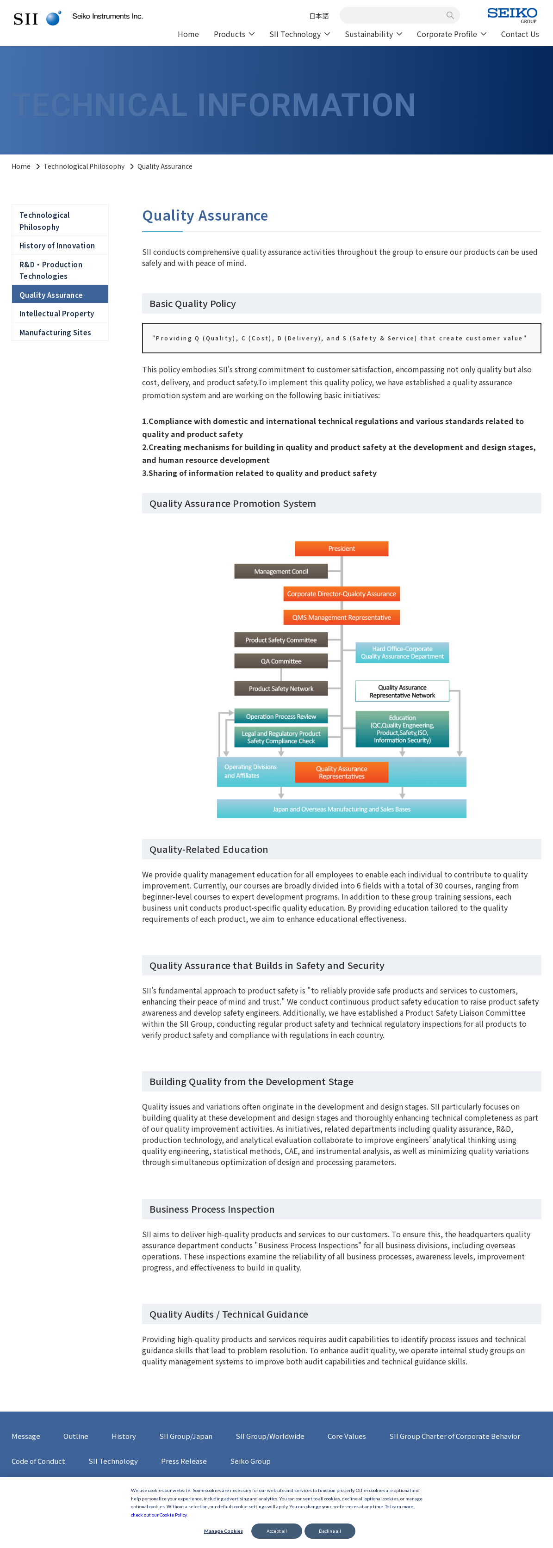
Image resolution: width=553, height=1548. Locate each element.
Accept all (277, 1531)
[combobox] (394, 15)
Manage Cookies (223, 1531)
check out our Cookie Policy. (159, 1514)
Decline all (330, 1531)
